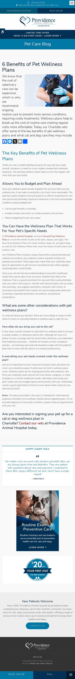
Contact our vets (31, 423)
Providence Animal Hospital (19, 236)
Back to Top (37, 657)
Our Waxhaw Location (19, 11)
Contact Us (37, 625)
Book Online (56, 11)
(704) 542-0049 (38, 3)
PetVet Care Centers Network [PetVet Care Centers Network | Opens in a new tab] (41, 663)
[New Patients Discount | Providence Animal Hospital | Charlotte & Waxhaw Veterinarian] (37, 569)
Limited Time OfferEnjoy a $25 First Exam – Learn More (36, 34)
